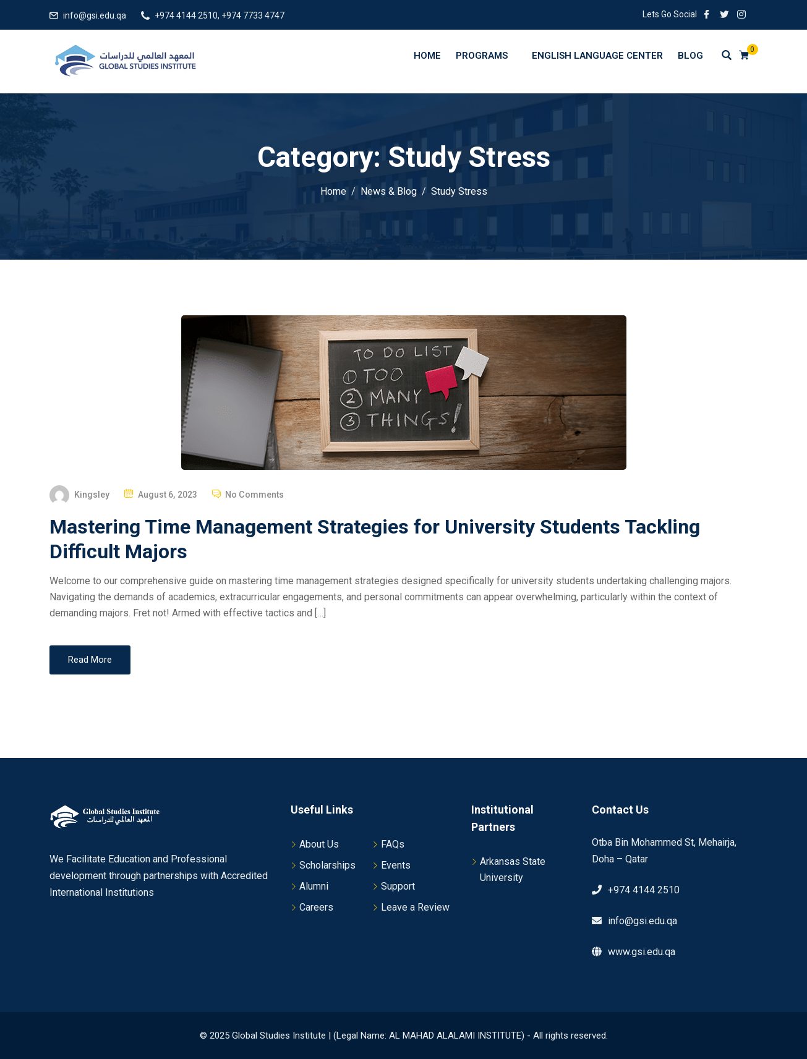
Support (398, 886)
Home (427, 55)
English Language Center (597, 55)
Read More (90, 659)
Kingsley (92, 495)
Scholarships (327, 865)
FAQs (392, 844)
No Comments (254, 495)
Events (396, 865)
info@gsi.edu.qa (94, 15)
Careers (316, 907)
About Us (319, 844)
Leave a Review (415, 907)
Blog (690, 55)
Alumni (313, 886)
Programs (487, 55)
